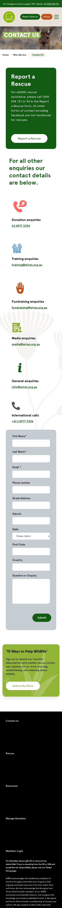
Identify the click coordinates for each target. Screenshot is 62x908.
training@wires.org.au (27, 265)
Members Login (14, 851)
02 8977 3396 (21, 226)
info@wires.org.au (24, 387)
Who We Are (20, 54)
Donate (46, 17)
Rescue (10, 753)
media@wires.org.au (26, 344)
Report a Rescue (30, 17)
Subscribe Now (23, 686)
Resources (12, 785)
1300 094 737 (53, 4)
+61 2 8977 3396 (22, 421)
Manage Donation (16, 818)
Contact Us (12, 720)
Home (5, 54)
